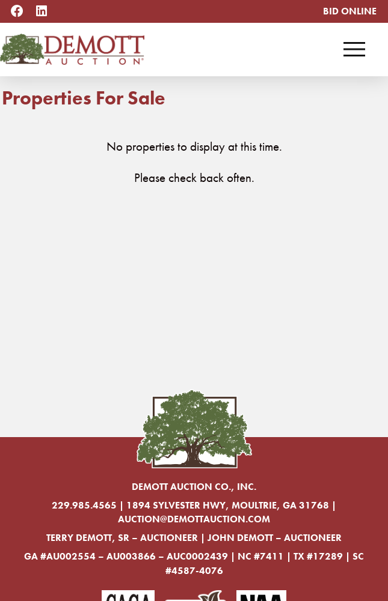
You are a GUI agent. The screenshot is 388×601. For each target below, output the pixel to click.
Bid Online (350, 11)
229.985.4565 (84, 505)
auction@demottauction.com (194, 519)
